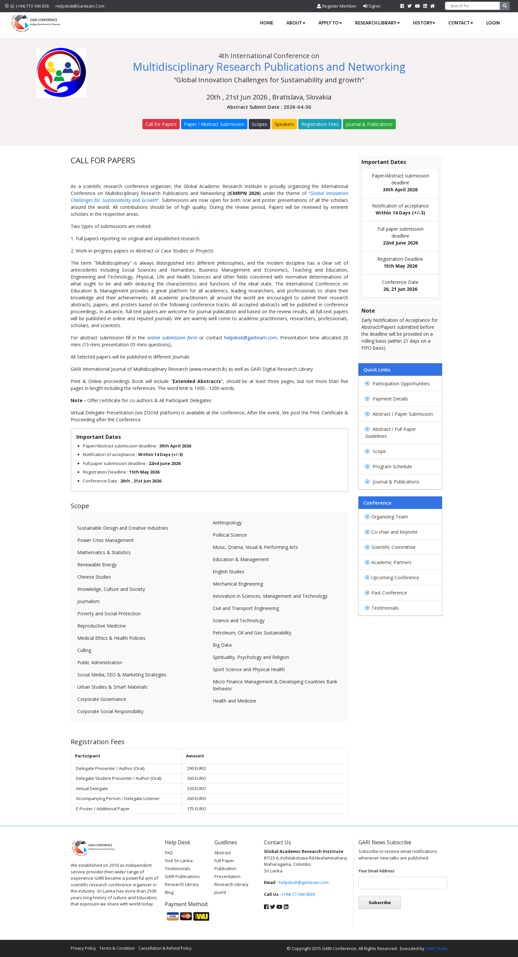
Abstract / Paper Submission (399, 414)
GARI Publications (182, 876)
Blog (169, 892)
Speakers (284, 124)
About (295, 22)
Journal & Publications (369, 124)
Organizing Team (386, 517)
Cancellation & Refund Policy (165, 948)
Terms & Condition (117, 948)
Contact (460, 22)
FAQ (169, 853)
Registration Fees (320, 124)
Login (493, 22)
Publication (225, 868)
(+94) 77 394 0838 (298, 894)
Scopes (259, 124)
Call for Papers (161, 124)
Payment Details (386, 399)
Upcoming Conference (392, 577)
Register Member (336, 6)
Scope (375, 451)
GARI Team (436, 948)
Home (266, 22)
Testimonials (382, 608)
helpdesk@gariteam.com (80, 6)
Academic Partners (388, 562)
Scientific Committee (390, 547)
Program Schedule (388, 466)
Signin (372, 6)
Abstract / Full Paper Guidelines (390, 432)
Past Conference (386, 593)
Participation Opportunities (397, 383)
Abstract (222, 853)
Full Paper (224, 860)
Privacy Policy (83, 948)
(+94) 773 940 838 (27, 6)
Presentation (227, 876)
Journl (220, 892)
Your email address (376, 871)
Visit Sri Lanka (179, 860)
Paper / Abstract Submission (214, 124)
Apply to (330, 22)
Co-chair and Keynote (391, 532)
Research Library (377, 22)
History (424, 22)
